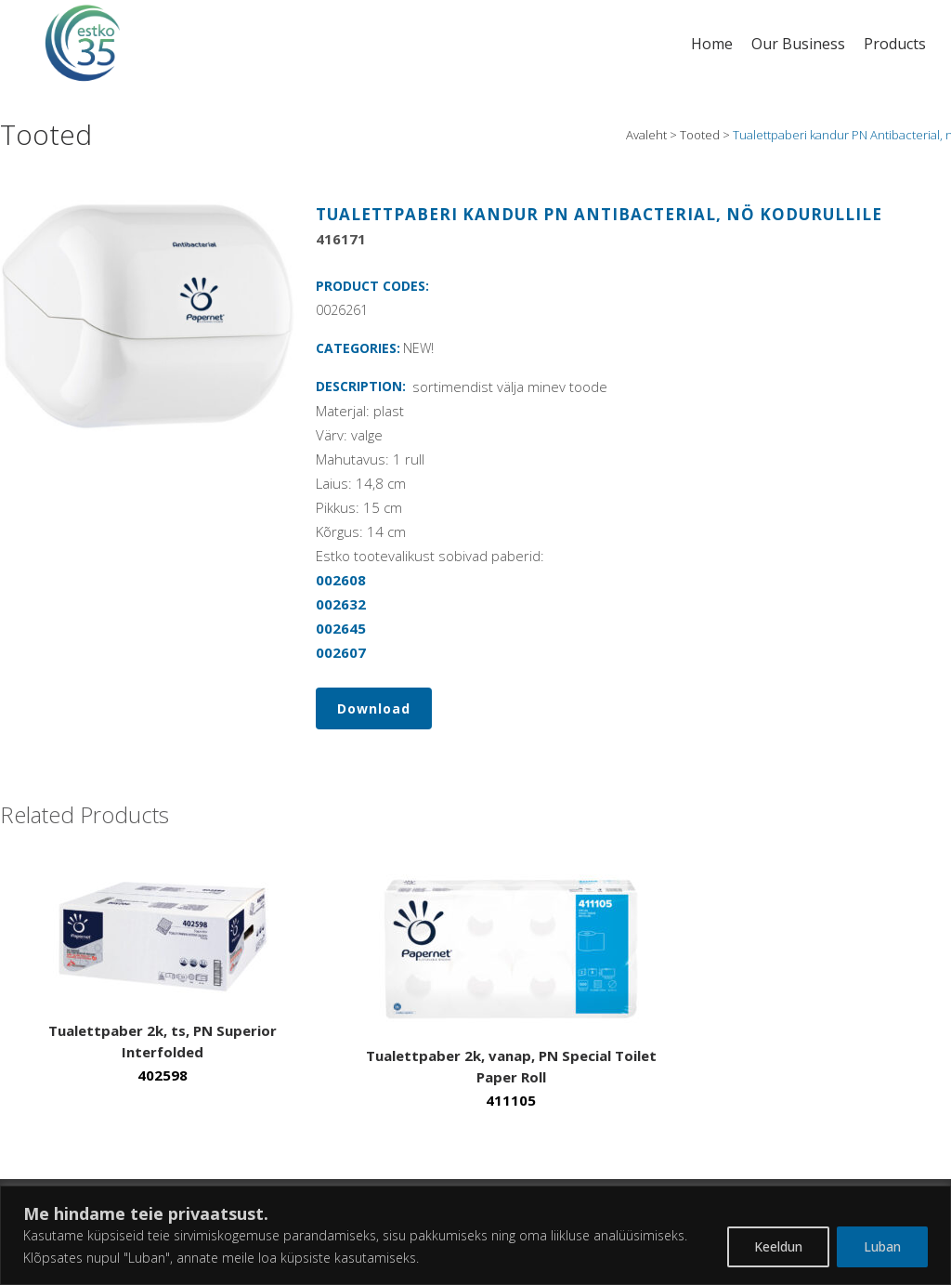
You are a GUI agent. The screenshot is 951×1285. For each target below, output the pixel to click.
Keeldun (778, 1246)
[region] (475, 1235)
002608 (341, 579)
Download (373, 708)
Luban (882, 1246)
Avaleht (646, 134)
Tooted (700, 134)
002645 (341, 628)
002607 (341, 652)
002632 (341, 604)
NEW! (418, 348)
